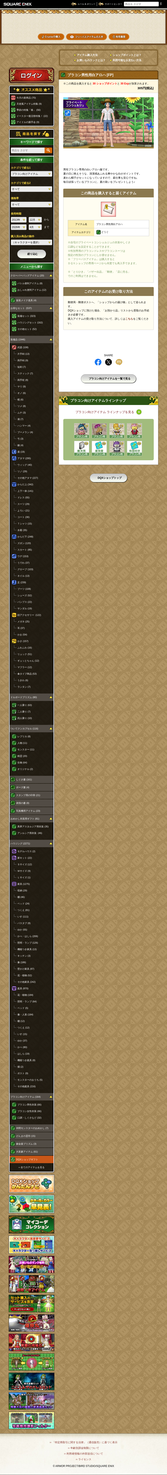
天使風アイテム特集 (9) (29, 103)
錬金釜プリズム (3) (26, 1143)
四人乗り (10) (24, 718)
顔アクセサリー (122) (29, 615)
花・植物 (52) (24, 975)
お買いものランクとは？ (91, 60)
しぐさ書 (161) (24, 779)
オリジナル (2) (25, 769)
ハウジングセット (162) (30, 322)
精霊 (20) (22, 756)
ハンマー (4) (24, 425)
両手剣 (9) (22, 360)
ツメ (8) (21, 406)
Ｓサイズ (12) (24, 864)
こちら (129, 318)
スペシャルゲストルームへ (32, 59)
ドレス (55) (23, 497)
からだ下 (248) (25, 536)
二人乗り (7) (24, 711)
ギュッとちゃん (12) (28, 660)
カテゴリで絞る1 (21, 167)
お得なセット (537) (21, 308)
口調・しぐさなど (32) (29, 1117)
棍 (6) (20, 399)
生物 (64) (22, 762)
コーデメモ (149, 30)
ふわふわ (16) (24, 647)
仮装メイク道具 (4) (26, 300)
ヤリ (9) (21, 386)
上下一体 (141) (25, 491)
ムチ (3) (21, 412)
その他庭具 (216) (26, 1086)
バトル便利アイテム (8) (30, 283)
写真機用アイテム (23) (28, 811)
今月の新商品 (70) (26, 97)
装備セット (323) (26, 316)
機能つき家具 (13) (27, 949)
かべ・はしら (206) (27, 936)
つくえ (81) (23, 910)
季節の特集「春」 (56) (29, 110)
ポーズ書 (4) (22, 787)
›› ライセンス (83, 1459)
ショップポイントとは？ (127, 55)
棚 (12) (21, 1021)
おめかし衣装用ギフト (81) (24, 818)
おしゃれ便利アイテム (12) (31, 290)
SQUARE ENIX (17, 4)
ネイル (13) (23, 576)
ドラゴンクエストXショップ (83, 23)
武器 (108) (22, 347)
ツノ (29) (22, 471)
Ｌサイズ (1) (24, 877)
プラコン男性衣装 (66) (29, 1104)
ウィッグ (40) (24, 465)
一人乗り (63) (24, 705)
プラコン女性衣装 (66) (29, 1111)
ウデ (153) (22, 556)
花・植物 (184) (25, 995)
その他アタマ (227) (27, 478)
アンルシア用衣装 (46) (29, 833)
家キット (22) (24, 858)
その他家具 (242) (26, 982)
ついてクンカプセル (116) (24, 728)
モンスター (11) (25, 749)
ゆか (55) (22, 929)
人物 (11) (22, 743)
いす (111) (22, 916)
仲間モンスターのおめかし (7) (32, 1128)
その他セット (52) (27, 329)
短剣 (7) (21, 367)
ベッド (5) (22, 1008)
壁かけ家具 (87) (25, 969)
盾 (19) (21, 451)
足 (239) (21, 582)
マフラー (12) (24, 667)
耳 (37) (21, 628)
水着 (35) (22, 530)
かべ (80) (22, 1047)
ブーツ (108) (24, 589)
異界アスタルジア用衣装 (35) (33, 826)
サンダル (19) (24, 608)
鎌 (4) (20, 445)
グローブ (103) (25, 569)
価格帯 (15, 198)
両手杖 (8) (22, 380)
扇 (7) (20, 419)
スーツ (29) (23, 504)
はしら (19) (23, 1053)
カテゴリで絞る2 (21, 183)
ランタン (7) (24, 686)
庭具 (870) (22, 988)
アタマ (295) (24, 458)
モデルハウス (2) (26, 851)
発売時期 (16, 213)
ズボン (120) (24, 543)
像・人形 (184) (25, 1014)
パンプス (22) (24, 602)
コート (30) (23, 517)
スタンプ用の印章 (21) (28, 795)
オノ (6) (21, 393)
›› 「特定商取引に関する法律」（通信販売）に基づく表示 (83, 1442)
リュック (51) (24, 654)
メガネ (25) (23, 621)
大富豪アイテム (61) (27, 1151)
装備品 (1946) (17, 339)
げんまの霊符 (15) (25, 1136)
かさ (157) (22, 641)
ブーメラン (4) (25, 432)
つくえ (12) (23, 1027)
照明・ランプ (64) (27, 1001)
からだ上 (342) (25, 484)
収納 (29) (22, 890)
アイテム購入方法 (87, 55)
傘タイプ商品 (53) (27, 673)
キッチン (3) (24, 955)
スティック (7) (25, 373)
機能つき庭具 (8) (26, 1060)
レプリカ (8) (24, 736)
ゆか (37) (22, 1040)
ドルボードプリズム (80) (23, 697)
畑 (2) (20, 1066)
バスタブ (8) (24, 923)
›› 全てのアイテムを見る (31, 1167)
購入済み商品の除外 (22, 236)
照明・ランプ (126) (27, 942)
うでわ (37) (23, 562)
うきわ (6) (22, 680)
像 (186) (21, 962)
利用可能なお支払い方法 (127, 60)
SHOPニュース (149, 37)
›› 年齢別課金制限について (83, 1448)
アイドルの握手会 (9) (28, 122)
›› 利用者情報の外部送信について (83, 1453)
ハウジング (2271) (20, 843)
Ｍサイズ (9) (24, 871)
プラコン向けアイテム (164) (25, 1096)
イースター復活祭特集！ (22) (32, 116)
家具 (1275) (23, 884)
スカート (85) (24, 549)
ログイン (31, 75)
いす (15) (22, 1034)
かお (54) (22, 634)
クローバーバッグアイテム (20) (27, 275)
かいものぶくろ (149, 22)
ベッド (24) (23, 903)
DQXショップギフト (27, 1159)
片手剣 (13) (23, 354)
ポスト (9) (22, 1073)
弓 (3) (20, 438)
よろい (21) (23, 510)
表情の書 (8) (22, 803)
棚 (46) (21, 897)
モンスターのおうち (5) (30, 1080)
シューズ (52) (24, 595)
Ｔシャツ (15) (24, 523)
